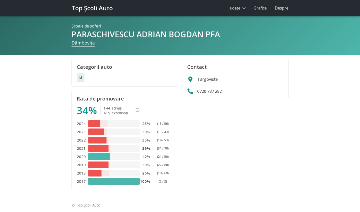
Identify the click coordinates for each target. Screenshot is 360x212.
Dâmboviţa (83, 43)
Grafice (260, 8)
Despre (281, 8)
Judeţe (237, 8)
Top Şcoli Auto (92, 8)
